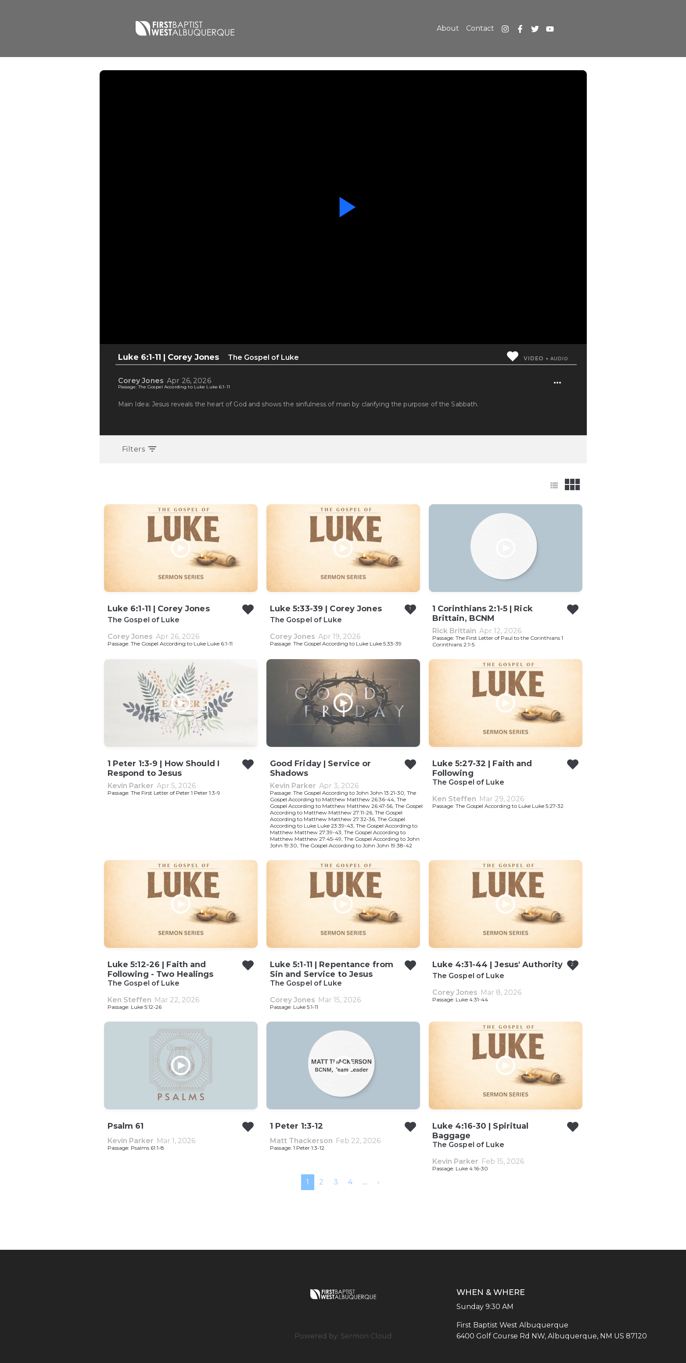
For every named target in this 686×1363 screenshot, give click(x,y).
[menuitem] (378, 1182)
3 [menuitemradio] (336, 1182)
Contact (480, 28)
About (448, 28)
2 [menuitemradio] (321, 1182)
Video (534, 358)
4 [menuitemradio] (350, 1182)
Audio (559, 359)
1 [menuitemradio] (307, 1182)
